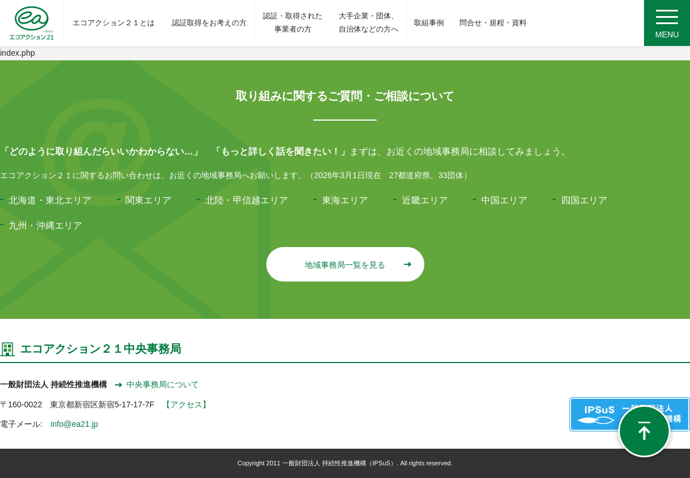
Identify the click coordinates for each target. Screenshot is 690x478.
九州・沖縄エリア (45, 225)
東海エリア (345, 200)
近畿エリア (425, 200)
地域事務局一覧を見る (357, 264)
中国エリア (504, 200)
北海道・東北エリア (50, 200)
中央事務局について (157, 384)
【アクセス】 (186, 404)
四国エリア (584, 200)
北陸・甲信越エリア (246, 200)
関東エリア (148, 200)
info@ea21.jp (74, 424)
